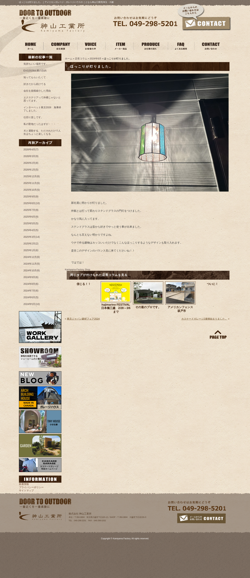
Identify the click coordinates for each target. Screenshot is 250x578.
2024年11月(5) (32, 263)
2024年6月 (96, 58)
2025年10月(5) (32, 189)
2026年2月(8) (31, 162)
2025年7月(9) (31, 210)
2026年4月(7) (31, 149)
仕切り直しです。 (33, 117)
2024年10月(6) (32, 270)
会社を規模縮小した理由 (37, 90)
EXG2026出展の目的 (35, 70)
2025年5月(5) (31, 223)
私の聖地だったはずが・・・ (40, 124)
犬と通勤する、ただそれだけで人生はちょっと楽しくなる (42, 132)
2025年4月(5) (31, 230)
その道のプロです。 (148, 307)
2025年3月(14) (32, 236)
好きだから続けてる (35, 84)
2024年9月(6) (31, 277)
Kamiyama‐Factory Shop (77, 269)
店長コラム (81, 58)
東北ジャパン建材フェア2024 (83, 318)
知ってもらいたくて (35, 77)
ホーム (68, 58)
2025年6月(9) (31, 216)
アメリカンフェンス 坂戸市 (180, 309)
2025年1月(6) (31, 250)
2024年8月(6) (31, 283)
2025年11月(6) (32, 183)
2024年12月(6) (32, 257)
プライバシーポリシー (31, 487)
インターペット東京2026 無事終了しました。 (42, 109)
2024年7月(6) (31, 290)
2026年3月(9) (31, 156)
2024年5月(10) (32, 304)
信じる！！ (84, 283)
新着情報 (24, 484)
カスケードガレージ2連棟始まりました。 (204, 318)
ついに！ (212, 283)
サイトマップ (26, 490)
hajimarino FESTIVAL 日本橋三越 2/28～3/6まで (115, 308)
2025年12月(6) (32, 176)
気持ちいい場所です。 (36, 63)
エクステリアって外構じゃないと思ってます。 (42, 99)
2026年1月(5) (31, 169)
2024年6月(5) (31, 297)
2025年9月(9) (31, 196)
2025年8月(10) (32, 203)
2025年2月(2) (31, 243)
